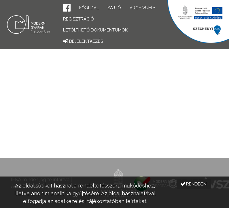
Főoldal (89, 7)
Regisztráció (78, 19)
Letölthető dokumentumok (95, 30)
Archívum (141, 7)
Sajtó (114, 7)
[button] (67, 8)
